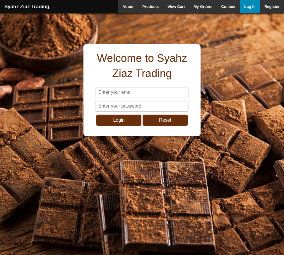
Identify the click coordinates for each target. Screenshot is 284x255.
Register (272, 6)
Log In (250, 6)
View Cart (176, 6)
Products (150, 6)
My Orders (203, 6)
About (128, 6)
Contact (228, 6)
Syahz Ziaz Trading (26, 6)
